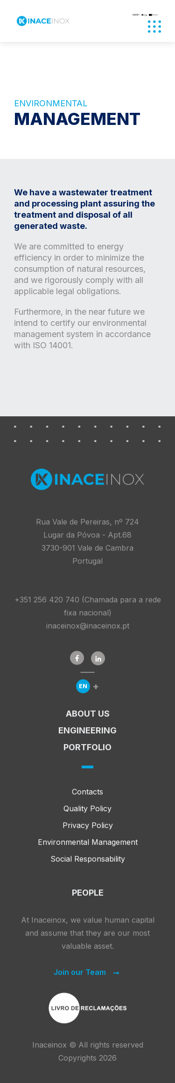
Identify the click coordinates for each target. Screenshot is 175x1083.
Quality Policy (87, 813)
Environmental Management (88, 846)
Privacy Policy (88, 830)
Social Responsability (87, 863)
